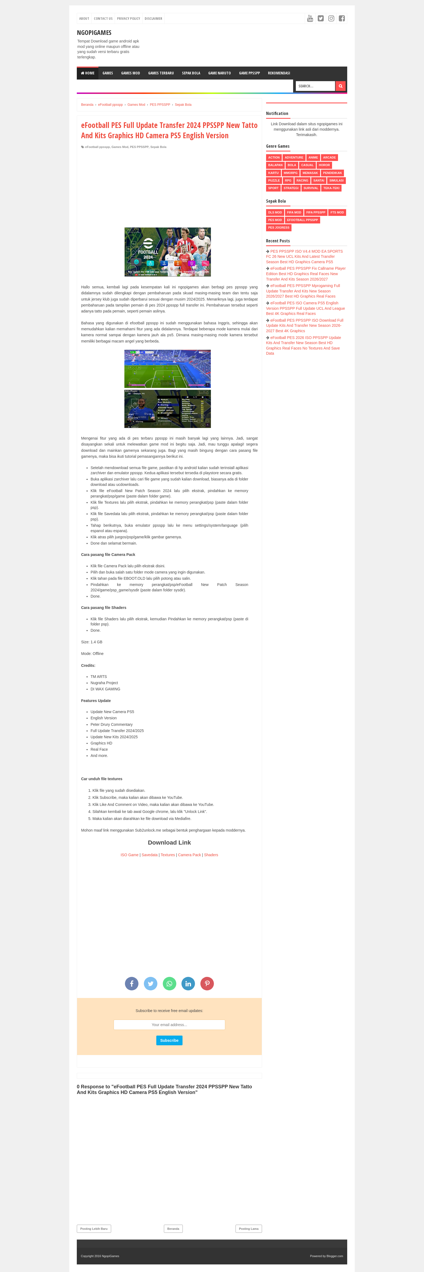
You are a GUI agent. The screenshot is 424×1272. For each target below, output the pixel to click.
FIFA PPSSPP (316, 212)
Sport (273, 188)
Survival (311, 188)
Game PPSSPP (249, 72)
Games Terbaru (161, 72)
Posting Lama (249, 1228)
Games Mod (130, 72)
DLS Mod (275, 212)
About (84, 18)
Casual (307, 165)
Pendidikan (332, 172)
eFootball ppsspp (97, 147)
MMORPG (291, 172)
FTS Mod (337, 212)
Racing (302, 180)
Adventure (294, 157)
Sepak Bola (191, 72)
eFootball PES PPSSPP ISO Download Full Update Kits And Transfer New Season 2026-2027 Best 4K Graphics (304, 325)
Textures (168, 855)
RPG (288, 180)
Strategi (291, 188)
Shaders (211, 855)
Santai (318, 180)
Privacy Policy (128, 18)
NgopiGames (94, 32)
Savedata (150, 855)
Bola (292, 165)
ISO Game (129, 855)
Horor (324, 165)
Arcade (329, 157)
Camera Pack (189, 855)
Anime (313, 157)
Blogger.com (335, 1256)
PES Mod (275, 220)
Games (107, 72)
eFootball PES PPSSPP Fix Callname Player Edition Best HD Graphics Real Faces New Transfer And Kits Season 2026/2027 (306, 273)
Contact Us (103, 18)
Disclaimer (153, 18)
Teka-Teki (331, 188)
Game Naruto (219, 72)
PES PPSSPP (139, 147)
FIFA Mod (294, 212)
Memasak (310, 172)
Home (87, 72)
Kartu (273, 172)
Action (274, 157)
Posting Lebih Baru (94, 1228)
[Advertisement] (169, 190)
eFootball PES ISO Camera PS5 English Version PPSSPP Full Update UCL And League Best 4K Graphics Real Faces (305, 308)
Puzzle (274, 180)
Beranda (173, 1228)
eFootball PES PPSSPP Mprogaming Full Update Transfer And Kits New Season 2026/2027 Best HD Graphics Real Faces (303, 291)
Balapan (275, 165)
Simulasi (336, 180)
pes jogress (278, 227)
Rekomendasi (279, 72)
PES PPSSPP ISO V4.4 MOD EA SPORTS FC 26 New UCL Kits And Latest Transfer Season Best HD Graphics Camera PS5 (304, 256)
